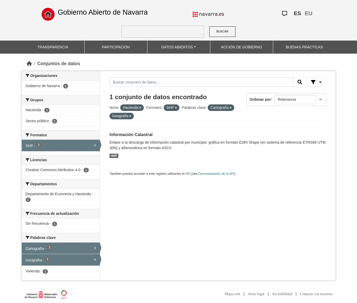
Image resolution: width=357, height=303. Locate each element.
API (187, 174)
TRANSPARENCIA (52, 47)
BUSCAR (222, 31)
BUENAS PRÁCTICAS (304, 47)
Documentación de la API (216, 174)
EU (308, 13)
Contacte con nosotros (316, 294)
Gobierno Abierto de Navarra (103, 12)
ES (297, 13)
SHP (114, 155)
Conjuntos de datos (58, 63)
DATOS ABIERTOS (177, 47)
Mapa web (232, 294)
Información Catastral (130, 134)
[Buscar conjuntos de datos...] (201, 82)
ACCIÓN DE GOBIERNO (241, 47)
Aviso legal (256, 294)
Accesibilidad (282, 294)
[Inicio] (29, 63)
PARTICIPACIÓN (116, 47)
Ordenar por (260, 99)
